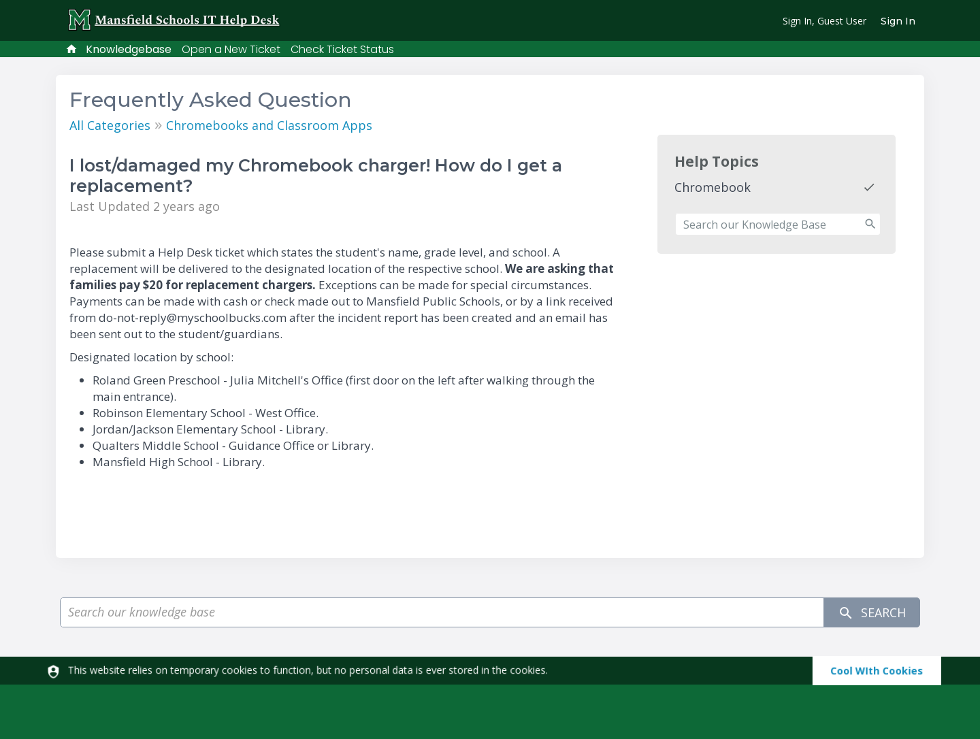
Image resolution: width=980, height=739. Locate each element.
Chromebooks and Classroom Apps (269, 125)
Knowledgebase (129, 49)
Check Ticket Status (342, 49)
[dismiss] (871, 670)
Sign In (898, 21)
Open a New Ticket (231, 49)
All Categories (109, 125)
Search (872, 612)
